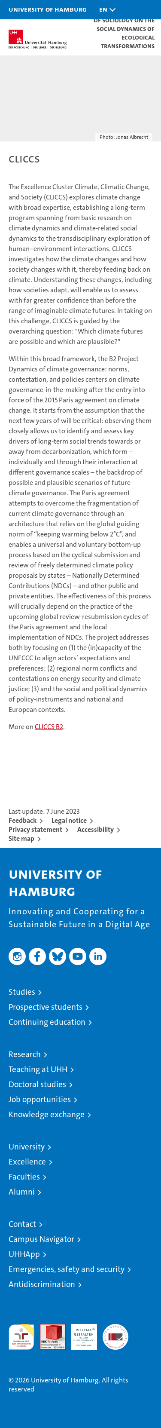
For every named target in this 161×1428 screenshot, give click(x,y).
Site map (21, 838)
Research (25, 1054)
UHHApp (24, 1254)
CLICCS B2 (49, 726)
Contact (22, 1224)
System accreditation (115, 1333)
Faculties (24, 1176)
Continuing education (47, 1022)
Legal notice (69, 820)
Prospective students (45, 1007)
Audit (48, 1328)
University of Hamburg (48, 9)
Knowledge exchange (47, 1114)
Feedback (22, 820)
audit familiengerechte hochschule (21, 1337)
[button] (105, 9)
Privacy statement (35, 829)
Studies (22, 992)
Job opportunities (40, 1099)
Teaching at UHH (38, 1069)
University (27, 1146)
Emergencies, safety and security (67, 1269)
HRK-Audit (79, 1333)
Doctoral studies (37, 1084)
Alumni (22, 1191)
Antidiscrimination (42, 1284)
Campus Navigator (41, 1239)
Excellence (27, 1161)
